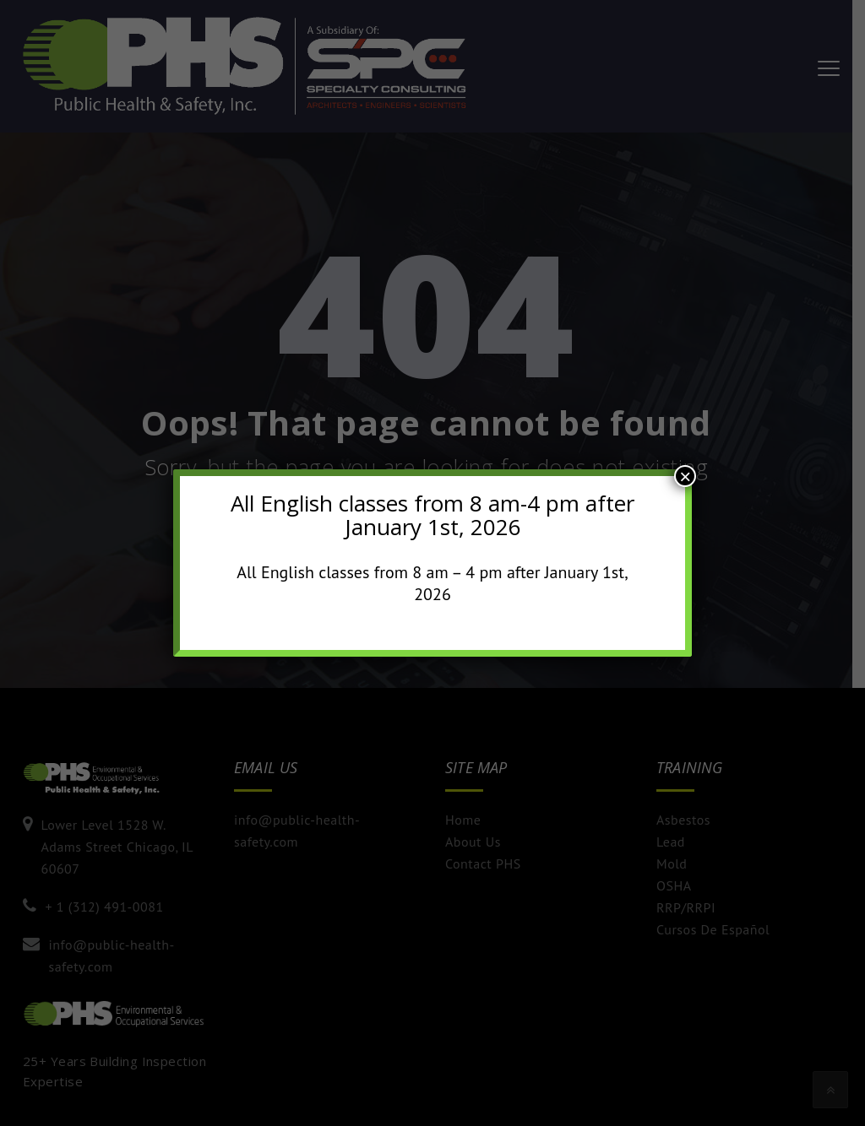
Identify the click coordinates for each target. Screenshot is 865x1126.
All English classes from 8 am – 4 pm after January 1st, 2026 (432, 583)
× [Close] (685, 476)
